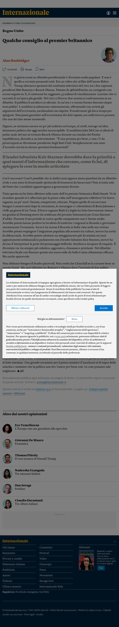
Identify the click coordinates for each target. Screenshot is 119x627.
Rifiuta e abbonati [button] (20, 308)
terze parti (60, 336)
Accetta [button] (104, 308)
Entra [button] (74, 319)
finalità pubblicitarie (16, 346)
